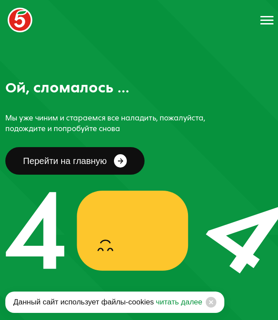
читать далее (178, 302)
